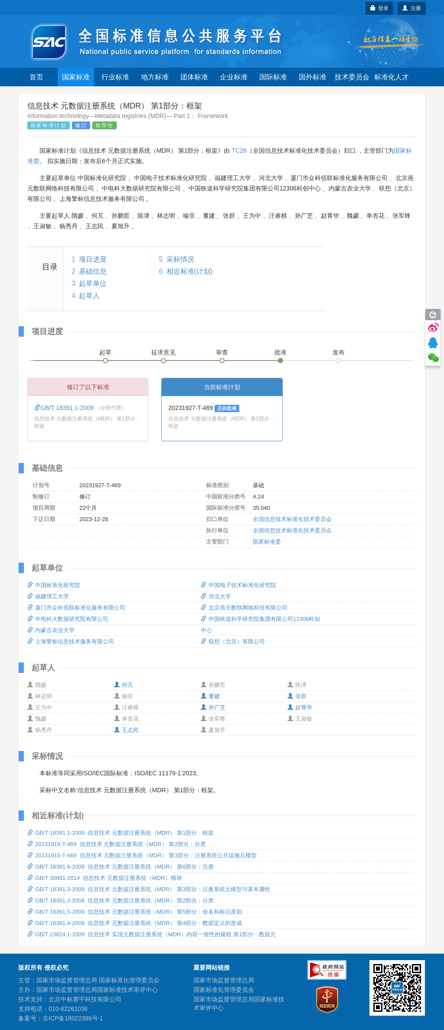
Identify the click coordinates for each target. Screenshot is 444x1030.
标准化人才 (391, 77)
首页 (36, 77)
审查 (222, 352)
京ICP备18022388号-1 (72, 1018)
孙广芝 (213, 707)
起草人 (89, 295)
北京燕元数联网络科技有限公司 (244, 607)
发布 (339, 352)
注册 (411, 8)
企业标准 (234, 77)
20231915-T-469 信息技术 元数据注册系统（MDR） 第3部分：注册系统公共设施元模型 (142, 855)
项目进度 (93, 259)
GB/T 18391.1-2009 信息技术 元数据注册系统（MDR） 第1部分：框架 (120, 833)
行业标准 (115, 77)
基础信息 (93, 271)
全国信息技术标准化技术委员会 (292, 519)
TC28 (239, 150)
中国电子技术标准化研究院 (238, 585)
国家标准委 (267, 541)
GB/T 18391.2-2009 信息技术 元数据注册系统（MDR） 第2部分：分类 (120, 900)
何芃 (123, 685)
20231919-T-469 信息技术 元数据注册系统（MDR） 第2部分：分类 (116, 844)
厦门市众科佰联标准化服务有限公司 (76, 607)
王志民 (126, 730)
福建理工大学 (48, 596)
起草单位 (93, 283)
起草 (105, 352)
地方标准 (155, 77)
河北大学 (216, 596)
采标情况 (180, 259)
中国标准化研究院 (53, 585)
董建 (210, 696)
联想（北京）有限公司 (233, 641)
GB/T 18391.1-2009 (64, 407)
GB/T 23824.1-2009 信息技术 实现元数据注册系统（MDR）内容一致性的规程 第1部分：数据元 (151, 934)
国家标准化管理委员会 (223, 989)
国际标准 (273, 77)
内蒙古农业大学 (51, 630)
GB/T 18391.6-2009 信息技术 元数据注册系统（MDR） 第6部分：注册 (120, 866)
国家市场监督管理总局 (223, 980)
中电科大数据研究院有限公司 (67, 619)
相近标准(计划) (189, 271)
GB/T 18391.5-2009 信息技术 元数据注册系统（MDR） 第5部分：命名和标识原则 (134, 912)
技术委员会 (352, 77)
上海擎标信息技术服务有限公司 (70, 641)
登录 (379, 8)
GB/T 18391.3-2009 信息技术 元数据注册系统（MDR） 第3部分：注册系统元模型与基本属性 (148, 889)
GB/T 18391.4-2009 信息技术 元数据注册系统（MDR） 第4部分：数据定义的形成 (134, 923)
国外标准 (312, 77)
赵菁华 (299, 707)
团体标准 (194, 77)
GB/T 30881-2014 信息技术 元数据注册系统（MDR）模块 (104, 878)
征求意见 (163, 352)
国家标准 (76, 77)
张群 (297, 696)
